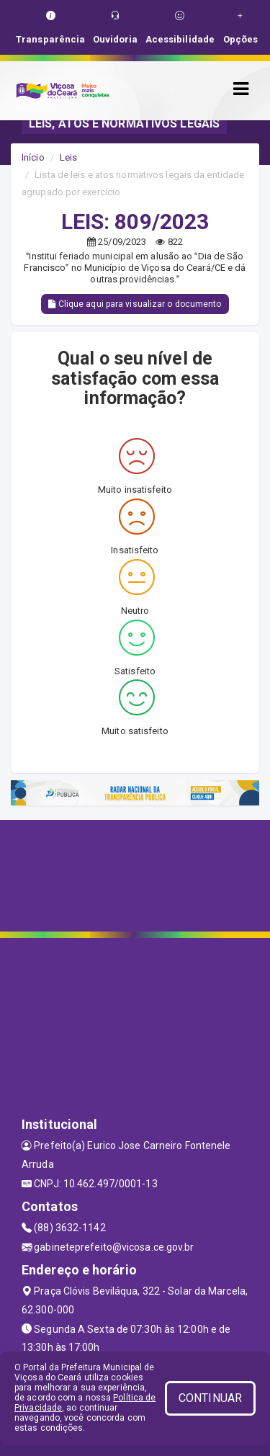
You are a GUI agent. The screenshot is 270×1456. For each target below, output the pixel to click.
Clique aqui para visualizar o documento (134, 304)
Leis (68, 157)
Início (33, 157)
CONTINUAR (210, 1398)
